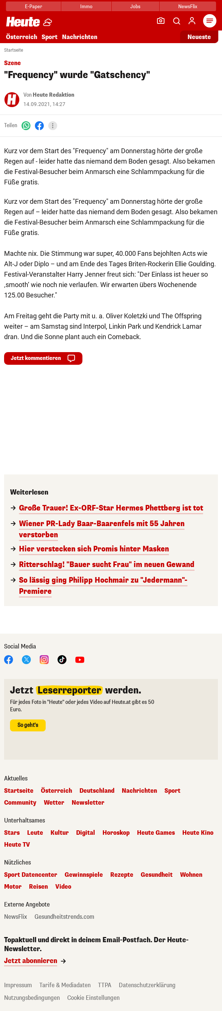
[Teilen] (52, 125)
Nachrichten (79, 37)
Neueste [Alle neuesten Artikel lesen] (199, 37)
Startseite (13, 50)
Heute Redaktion (53, 95)
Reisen (38, 887)
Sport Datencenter (30, 875)
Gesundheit (157, 875)
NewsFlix (187, 6)
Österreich (21, 37)
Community (20, 802)
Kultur (59, 833)
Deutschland (96, 791)
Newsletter (88, 802)
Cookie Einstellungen (93, 998)
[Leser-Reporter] (160, 20)
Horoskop (116, 833)
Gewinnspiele (84, 875)
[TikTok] (62, 659)
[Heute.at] (23, 21)
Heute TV (17, 845)
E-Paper (33, 6)
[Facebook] (39, 125)
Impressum (18, 985)
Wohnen (191, 875)
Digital (85, 833)
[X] (26, 659)
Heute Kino (197, 833)
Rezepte (121, 875)
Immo (86, 6)
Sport (50, 37)
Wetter (54, 802)
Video (63, 887)
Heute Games (156, 833)
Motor (13, 887)
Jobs (135, 6)
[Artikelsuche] (176, 20)
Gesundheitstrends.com (64, 917)
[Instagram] (44, 659)
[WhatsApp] (26, 125)
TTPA (104, 985)
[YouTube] (79, 659)
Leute (35, 833)
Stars (12, 833)
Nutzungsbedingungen (32, 998)
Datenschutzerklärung (147, 985)
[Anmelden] (191, 20)
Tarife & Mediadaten (65, 985)
